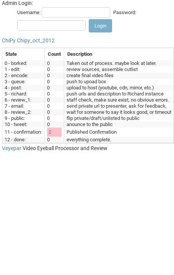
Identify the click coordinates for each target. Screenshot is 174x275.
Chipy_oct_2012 (36, 40)
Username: (29, 12)
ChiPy (9, 40)
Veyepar (11, 148)
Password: (124, 12)
